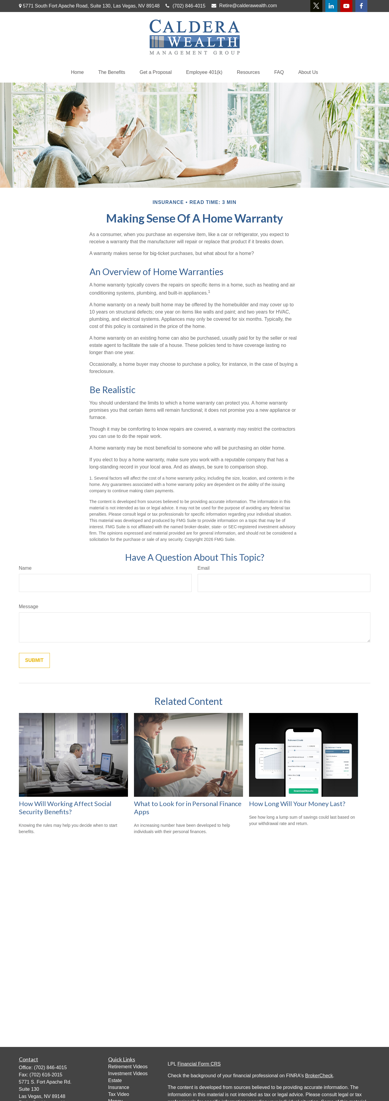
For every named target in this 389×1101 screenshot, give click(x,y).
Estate (115, 1080)
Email (204, 568)
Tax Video (118, 1094)
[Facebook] (361, 6)
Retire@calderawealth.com (244, 5)
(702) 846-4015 (185, 5)
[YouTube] (346, 6)
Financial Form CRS (199, 1063)
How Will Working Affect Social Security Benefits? (65, 807)
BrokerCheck (319, 1075)
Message (28, 606)
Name (25, 568)
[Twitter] (316, 6)
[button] (77, 72)
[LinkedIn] (331, 6)
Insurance (118, 1087)
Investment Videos (127, 1073)
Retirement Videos (127, 1066)
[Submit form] (34, 660)
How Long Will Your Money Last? (297, 803)
